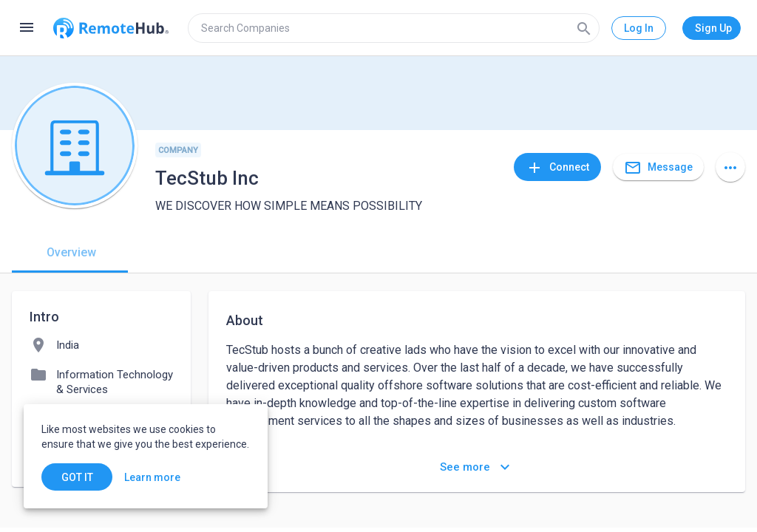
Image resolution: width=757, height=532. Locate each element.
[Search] (584, 28)
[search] (394, 28)
